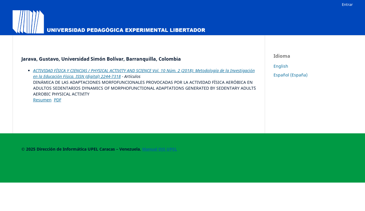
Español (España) (291, 75)
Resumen (42, 100)
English (281, 66)
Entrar (347, 4)
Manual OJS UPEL (159, 149)
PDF (57, 100)
